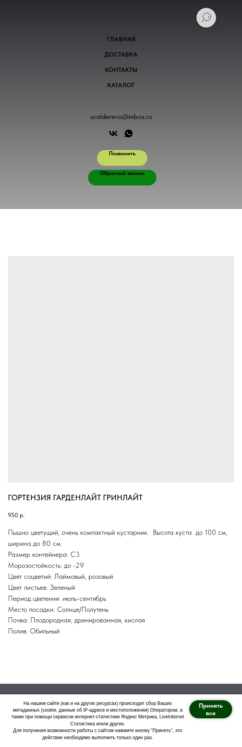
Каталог (121, 85)
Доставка (121, 54)
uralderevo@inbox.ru (121, 116)
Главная (121, 39)
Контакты (121, 69)
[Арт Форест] (113, 133)
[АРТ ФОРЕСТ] (129, 133)
